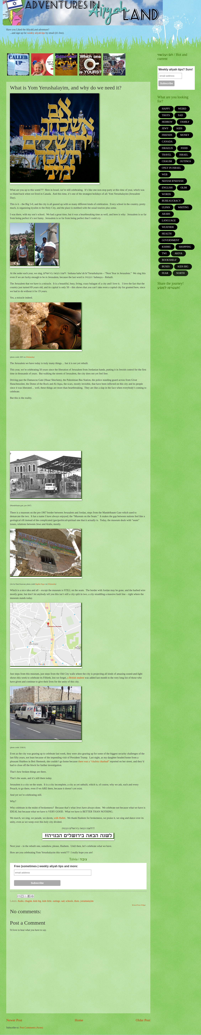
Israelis (167, 148)
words (166, 194)
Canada (167, 141)
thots (76, 901)
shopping (185, 247)
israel (183, 154)
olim (184, 187)
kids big (37, 901)
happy (166, 108)
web (164, 174)
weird (182, 108)
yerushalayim (86, 901)
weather (168, 227)
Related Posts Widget (139, 905)
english (167, 187)
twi (164, 253)
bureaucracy (171, 200)
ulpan (166, 207)
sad (62, 901)
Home (79, 1020)
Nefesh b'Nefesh (172, 181)
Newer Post (14, 1020)
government (170, 240)
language (169, 220)
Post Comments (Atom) (31, 1027)
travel (166, 154)
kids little (47, 901)
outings (56, 901)
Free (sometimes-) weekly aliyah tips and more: (46, 866)
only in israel (171, 168)
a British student (75, 677)
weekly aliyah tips (36, 33)
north (180, 273)
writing (183, 207)
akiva (178, 253)
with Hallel (59, 818)
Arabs (20, 901)
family (184, 122)
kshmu (166, 247)
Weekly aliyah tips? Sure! (175, 69)
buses (166, 266)
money (184, 135)
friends (167, 135)
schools (69, 901)
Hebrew (167, 122)
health (167, 233)
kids (179, 128)
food (184, 148)
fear (165, 273)
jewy (165, 128)
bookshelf (169, 260)
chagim (28, 901)
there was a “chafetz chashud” (93, 761)
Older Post (143, 1020)
